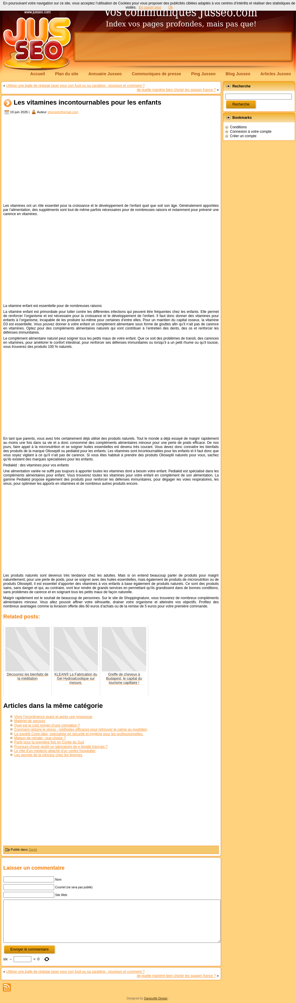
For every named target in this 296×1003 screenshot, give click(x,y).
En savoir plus (150, 7)
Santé (33, 849)
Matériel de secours (29, 721)
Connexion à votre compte (250, 131)
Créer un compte (243, 136)
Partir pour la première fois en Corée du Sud (49, 742)
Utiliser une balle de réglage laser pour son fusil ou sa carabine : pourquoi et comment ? (75, 86)
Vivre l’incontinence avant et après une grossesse (53, 717)
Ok (170, 7)
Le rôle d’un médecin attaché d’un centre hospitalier (55, 751)
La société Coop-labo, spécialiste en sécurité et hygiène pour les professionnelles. (78, 734)
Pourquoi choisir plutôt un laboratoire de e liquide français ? (61, 747)
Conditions (238, 127)
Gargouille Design (156, 998)
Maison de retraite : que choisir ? (40, 738)
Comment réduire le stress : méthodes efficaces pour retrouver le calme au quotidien (80, 729)
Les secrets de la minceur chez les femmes (48, 755)
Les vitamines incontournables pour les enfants (87, 102)
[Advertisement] (111, 159)
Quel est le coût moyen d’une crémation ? (47, 725)
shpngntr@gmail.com (62, 112)
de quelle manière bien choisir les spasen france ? (176, 90)
